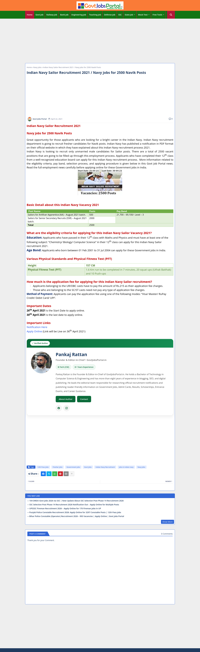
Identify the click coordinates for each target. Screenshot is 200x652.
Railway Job (51, 14)
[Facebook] (59, 408)
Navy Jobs (37, 67)
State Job (129, 14)
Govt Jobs (88, 467)
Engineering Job (79, 14)
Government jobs (73, 467)
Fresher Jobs (57, 467)
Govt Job (39, 14)
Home (29, 14)
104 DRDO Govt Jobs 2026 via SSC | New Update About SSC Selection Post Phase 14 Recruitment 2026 (76, 500)
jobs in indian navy (126, 467)
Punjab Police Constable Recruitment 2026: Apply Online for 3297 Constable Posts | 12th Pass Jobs (75, 512)
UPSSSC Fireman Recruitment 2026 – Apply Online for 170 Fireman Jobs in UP (65, 508)
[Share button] (71, 473)
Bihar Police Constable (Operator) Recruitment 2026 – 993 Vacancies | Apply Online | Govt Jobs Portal (76, 516)
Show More (167, 521)
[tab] (29, 15)
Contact (84, 399)
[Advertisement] (100, 40)
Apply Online (34, 331)
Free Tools (157, 14)
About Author (65, 399)
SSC (120, 14)
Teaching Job (95, 14)
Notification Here (37, 327)
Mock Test (143, 14)
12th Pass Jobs (43, 467)
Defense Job (109, 14)
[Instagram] (66, 408)
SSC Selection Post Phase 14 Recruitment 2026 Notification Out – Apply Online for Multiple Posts (74, 504)
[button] (171, 15)
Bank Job (64, 14)
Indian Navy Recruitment (105, 467)
